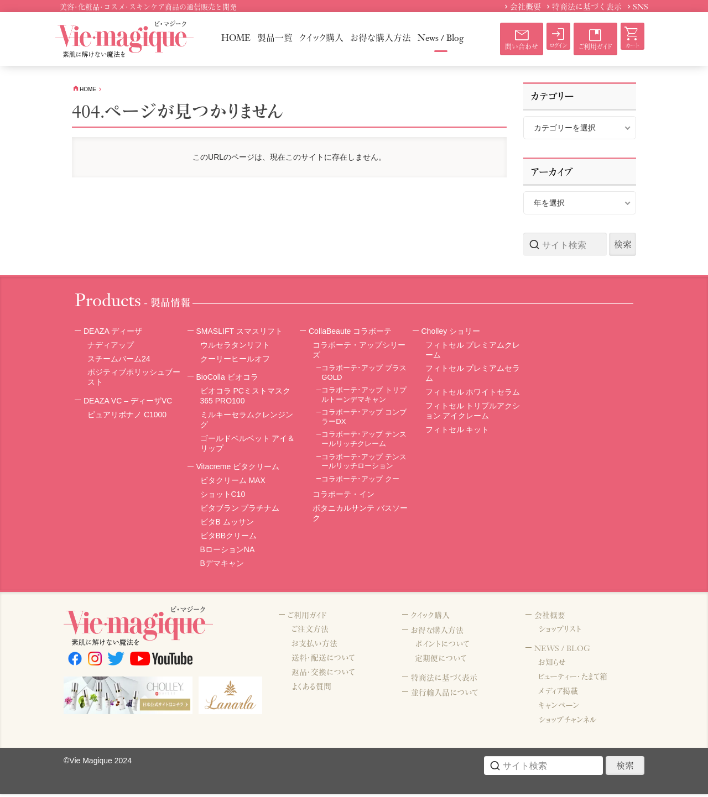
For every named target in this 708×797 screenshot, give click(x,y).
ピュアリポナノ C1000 (126, 416)
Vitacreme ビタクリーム (240, 468)
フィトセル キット (457, 431)
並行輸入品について (447, 697)
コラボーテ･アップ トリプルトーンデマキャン (364, 396)
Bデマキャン (222, 564)
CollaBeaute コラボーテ (353, 332)
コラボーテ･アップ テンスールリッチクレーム (364, 440)
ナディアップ (110, 346)
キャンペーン (559, 709)
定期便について (440, 662)
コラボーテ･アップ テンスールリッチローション (364, 463)
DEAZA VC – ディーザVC (131, 402)
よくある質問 (311, 689)
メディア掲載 (558, 695)
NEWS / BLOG (564, 651)
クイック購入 (432, 618)
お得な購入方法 (439, 633)
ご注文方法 (310, 632)
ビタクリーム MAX (233, 482)
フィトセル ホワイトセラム (472, 393)
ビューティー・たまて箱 (572, 680)
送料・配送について (323, 660)
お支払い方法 (314, 646)
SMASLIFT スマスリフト (242, 332)
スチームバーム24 (118, 359)
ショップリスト (559, 632)
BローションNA (227, 551)
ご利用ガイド (309, 618)
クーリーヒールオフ (235, 359)
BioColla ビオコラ (229, 378)
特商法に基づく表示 (446, 681)
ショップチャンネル (567, 723)
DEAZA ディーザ (115, 332)
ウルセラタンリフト (235, 346)
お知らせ (552, 666)
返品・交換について (323, 675)
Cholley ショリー (453, 332)
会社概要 (551, 618)
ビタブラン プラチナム (240, 509)
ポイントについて (442, 648)
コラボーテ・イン (343, 495)
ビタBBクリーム (228, 537)
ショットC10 (223, 495)
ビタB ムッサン (227, 523)
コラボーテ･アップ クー (360, 480)
